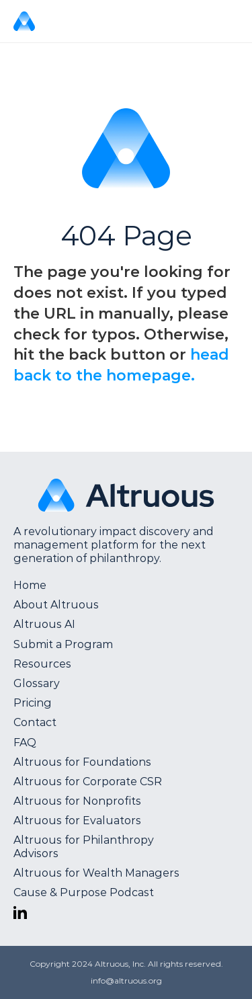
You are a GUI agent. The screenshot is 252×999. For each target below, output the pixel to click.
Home (29, 585)
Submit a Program (63, 644)
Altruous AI (44, 624)
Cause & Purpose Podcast (83, 892)
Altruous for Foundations (82, 762)
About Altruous (56, 604)
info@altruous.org (126, 980)
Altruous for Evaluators (77, 820)
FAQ (24, 742)
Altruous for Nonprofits (77, 801)
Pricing (32, 702)
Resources (42, 663)
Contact (34, 722)
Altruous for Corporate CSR (87, 781)
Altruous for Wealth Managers (96, 873)
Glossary (36, 683)
